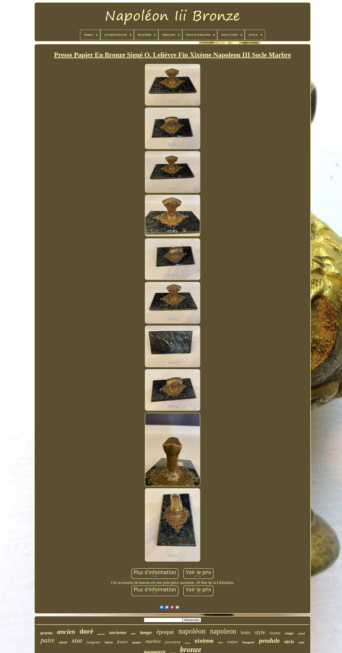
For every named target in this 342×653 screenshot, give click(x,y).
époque (165, 631)
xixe (77, 641)
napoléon (192, 631)
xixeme (274, 633)
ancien (66, 631)
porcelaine (173, 642)
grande (46, 633)
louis (245, 632)
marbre (153, 641)
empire (232, 642)
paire (48, 640)
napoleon (223, 631)
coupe (289, 633)
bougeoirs (93, 642)
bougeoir (248, 642)
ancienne (118, 632)
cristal (301, 633)
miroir (63, 642)
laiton (109, 642)
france (122, 641)
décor (187, 643)
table (301, 642)
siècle (289, 641)
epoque (136, 642)
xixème (204, 641)
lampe (146, 632)
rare (220, 642)
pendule (269, 640)
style (260, 632)
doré (86, 631)
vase (133, 633)
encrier (101, 634)
